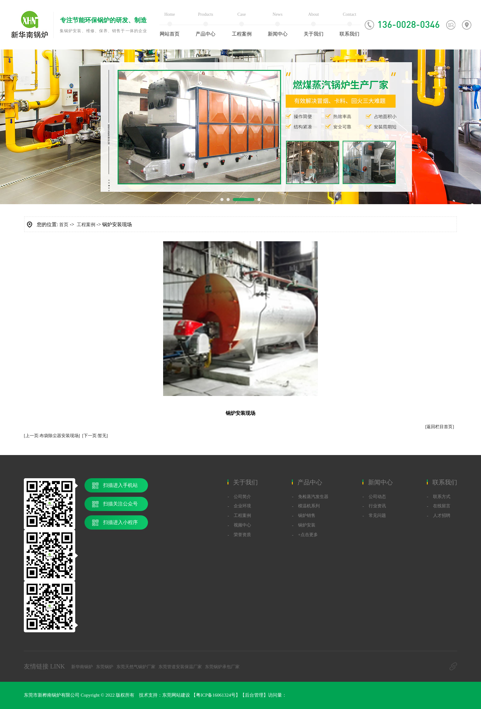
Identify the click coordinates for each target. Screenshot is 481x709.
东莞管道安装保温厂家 (180, 666)
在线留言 (441, 506)
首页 (63, 224)
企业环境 (242, 506)
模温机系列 (309, 506)
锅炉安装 (306, 525)
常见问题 (377, 515)
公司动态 (377, 496)
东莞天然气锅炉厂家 (135, 666)
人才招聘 (441, 515)
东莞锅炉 (104, 666)
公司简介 (242, 496)
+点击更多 (308, 534)
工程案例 (86, 224)
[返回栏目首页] (439, 426)
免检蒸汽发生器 (313, 496)
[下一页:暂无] (95, 435)
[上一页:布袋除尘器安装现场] (52, 435)
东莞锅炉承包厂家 (222, 666)
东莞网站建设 (176, 695)
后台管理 (254, 695)
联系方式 (441, 496)
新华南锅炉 (82, 666)
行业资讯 (377, 506)
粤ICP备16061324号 (216, 695)
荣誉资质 (242, 534)
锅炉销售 (306, 515)
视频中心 (242, 525)
